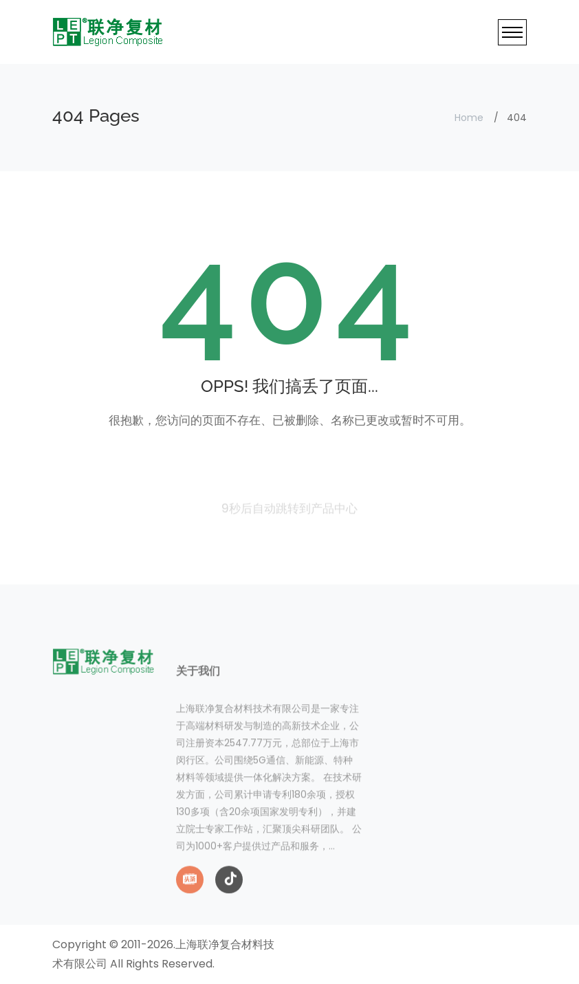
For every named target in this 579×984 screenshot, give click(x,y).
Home (469, 117)
